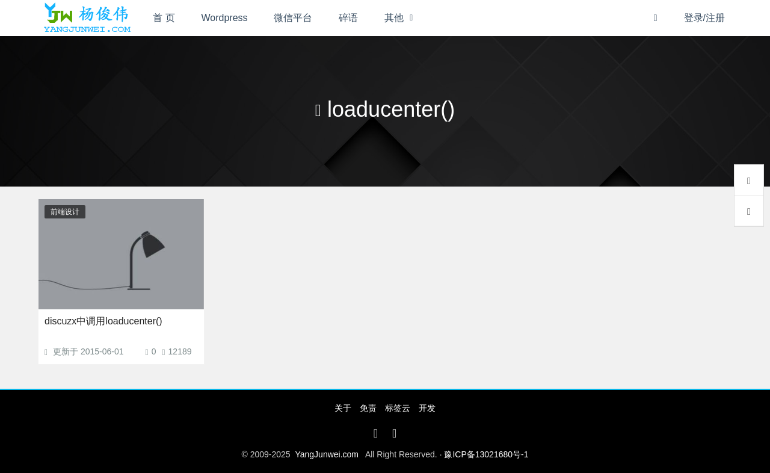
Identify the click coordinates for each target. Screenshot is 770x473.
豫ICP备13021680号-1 (486, 454)
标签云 (397, 408)
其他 (394, 18)
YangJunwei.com (327, 454)
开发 (427, 408)
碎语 (348, 18)
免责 (368, 408)
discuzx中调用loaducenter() (103, 321)
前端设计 (65, 212)
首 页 (163, 18)
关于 (342, 408)
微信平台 (293, 18)
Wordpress (225, 18)
